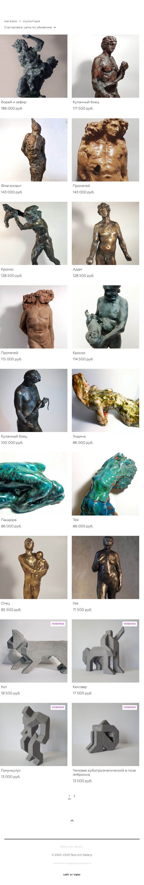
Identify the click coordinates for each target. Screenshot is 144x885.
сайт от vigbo (72, 875)
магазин (10, 21)
